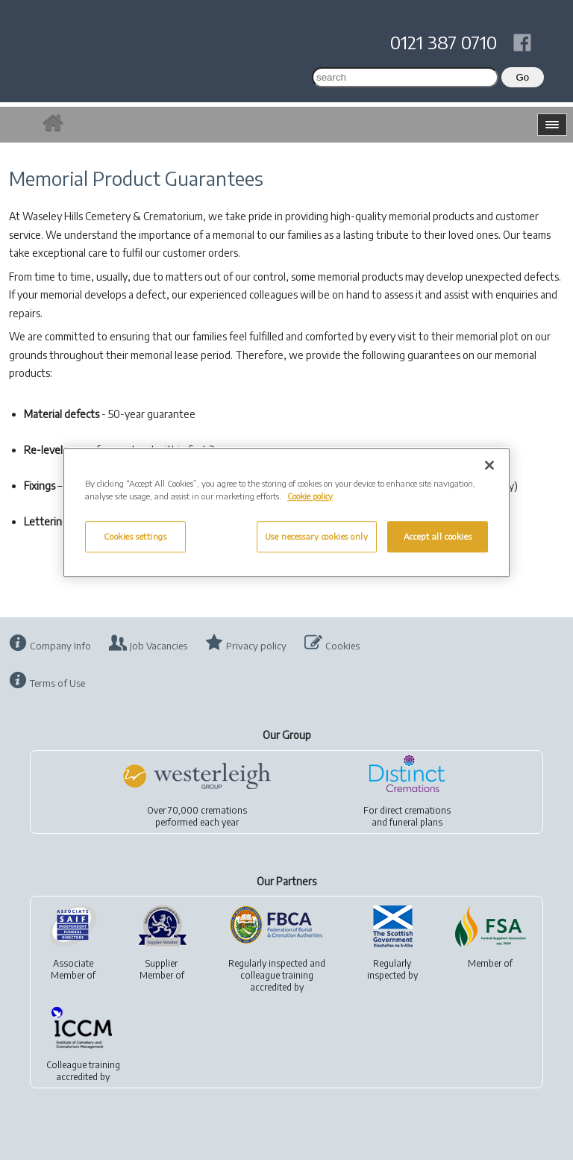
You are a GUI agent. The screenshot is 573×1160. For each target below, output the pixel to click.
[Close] (489, 465)
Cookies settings (135, 536)
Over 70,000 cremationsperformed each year (197, 816)
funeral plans (415, 822)
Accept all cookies (438, 536)
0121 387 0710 (443, 42)
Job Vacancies (158, 646)
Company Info (60, 646)
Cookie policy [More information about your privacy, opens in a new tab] (310, 496)
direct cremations (415, 810)
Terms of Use (57, 683)
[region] (286, 512)
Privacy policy (256, 646)
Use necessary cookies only (317, 536)
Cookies (342, 646)
